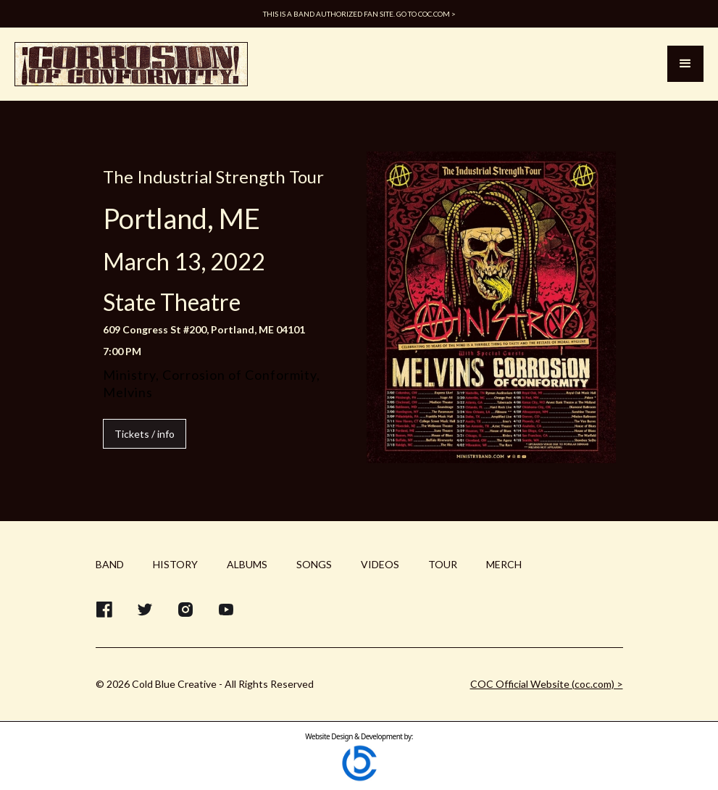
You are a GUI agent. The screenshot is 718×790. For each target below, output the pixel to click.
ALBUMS (247, 564)
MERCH (504, 564)
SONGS (314, 564)
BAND (110, 564)
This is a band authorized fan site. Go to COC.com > (359, 13)
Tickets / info (144, 434)
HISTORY (175, 564)
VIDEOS (380, 564)
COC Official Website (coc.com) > (546, 684)
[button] (685, 64)
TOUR (442, 564)
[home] (131, 64)
